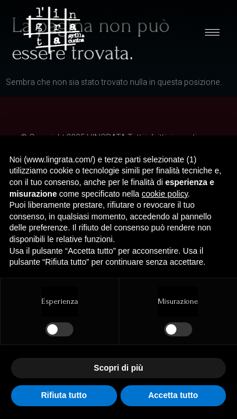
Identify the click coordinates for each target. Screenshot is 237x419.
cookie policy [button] (165, 193)
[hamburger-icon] (212, 32)
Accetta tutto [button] (173, 395)
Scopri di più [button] (118, 367)
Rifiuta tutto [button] (64, 395)
